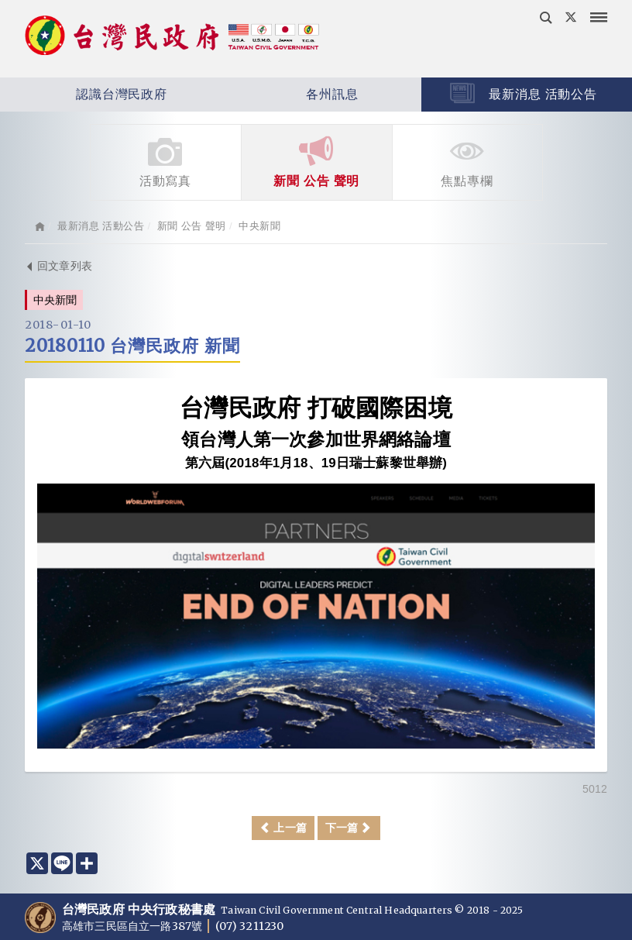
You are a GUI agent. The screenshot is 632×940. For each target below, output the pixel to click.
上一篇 (283, 827)
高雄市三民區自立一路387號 (133, 926)
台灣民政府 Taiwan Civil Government (172, 37)
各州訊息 (287, 94)
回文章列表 (58, 266)
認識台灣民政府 (83, 94)
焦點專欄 (467, 161)
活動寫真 (166, 161)
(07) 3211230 (249, 926)
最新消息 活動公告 (523, 93)
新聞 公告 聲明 (317, 161)
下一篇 (349, 827)
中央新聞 (259, 226)
